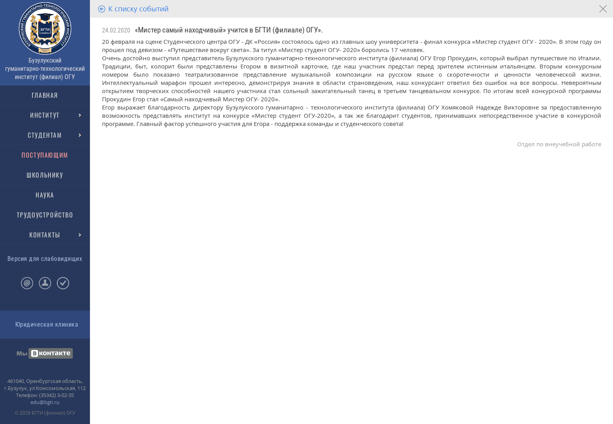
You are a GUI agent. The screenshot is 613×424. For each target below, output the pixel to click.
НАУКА (45, 194)
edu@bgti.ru (44, 402)
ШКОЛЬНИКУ (45, 175)
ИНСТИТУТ (45, 115)
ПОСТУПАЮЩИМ (45, 155)
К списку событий (138, 8)
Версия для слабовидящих (44, 258)
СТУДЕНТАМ (45, 135)
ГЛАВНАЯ (45, 95)
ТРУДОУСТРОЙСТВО (45, 214)
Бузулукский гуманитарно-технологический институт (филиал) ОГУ (45, 69)
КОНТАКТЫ (45, 234)
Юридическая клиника (46, 324)
